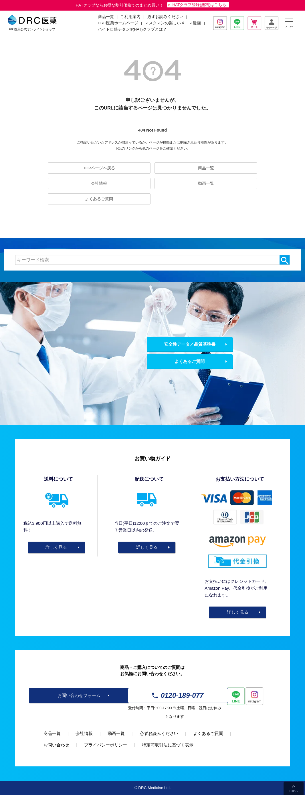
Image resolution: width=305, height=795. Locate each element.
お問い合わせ (56, 744)
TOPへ (293, 791)
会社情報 (99, 183)
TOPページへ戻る (99, 168)
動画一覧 (206, 183)
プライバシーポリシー (105, 744)
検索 (285, 260)
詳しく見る (56, 547)
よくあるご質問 (99, 199)
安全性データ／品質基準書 (189, 344)
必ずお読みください (165, 17)
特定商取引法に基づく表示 (167, 744)
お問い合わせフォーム (79, 695)
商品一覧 (206, 168)
